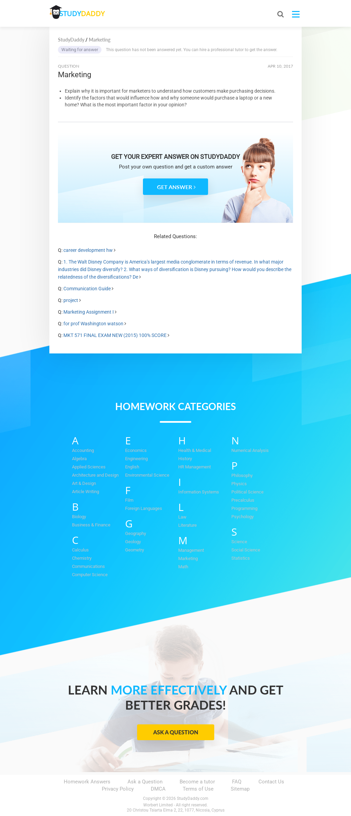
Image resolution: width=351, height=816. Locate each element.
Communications (88, 566)
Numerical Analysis (250, 450)
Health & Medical (194, 450)
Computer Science (90, 574)
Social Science (245, 549)
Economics (136, 450)
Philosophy (242, 475)
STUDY (85, 13)
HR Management (194, 466)
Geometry (134, 549)
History (185, 458)
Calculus (80, 549)
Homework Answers (87, 782)
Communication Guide (87, 288)
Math (183, 566)
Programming (244, 508)
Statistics (240, 558)
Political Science (247, 491)
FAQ (236, 782)
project (70, 300)
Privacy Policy (118, 789)
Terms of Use (198, 789)
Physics (239, 483)
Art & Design (84, 483)
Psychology (242, 516)
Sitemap (240, 789)
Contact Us (271, 782)
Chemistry (82, 558)
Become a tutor (197, 782)
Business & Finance (91, 524)
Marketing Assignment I (88, 312)
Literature (187, 525)
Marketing (188, 558)
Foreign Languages (143, 508)
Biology (79, 516)
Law (182, 517)
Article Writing (85, 491)
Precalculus (242, 500)
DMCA (158, 789)
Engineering (136, 458)
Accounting (83, 450)
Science (239, 541)
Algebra (79, 458)
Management (191, 550)
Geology (133, 541)
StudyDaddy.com (192, 798)
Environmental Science (147, 475)
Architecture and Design (95, 475)
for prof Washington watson (93, 323)
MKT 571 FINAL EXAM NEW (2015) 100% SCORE (115, 335)
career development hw (88, 250)
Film (129, 500)
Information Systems (198, 491)
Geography (135, 533)
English (132, 466)
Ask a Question (175, 732)
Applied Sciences (89, 466)
